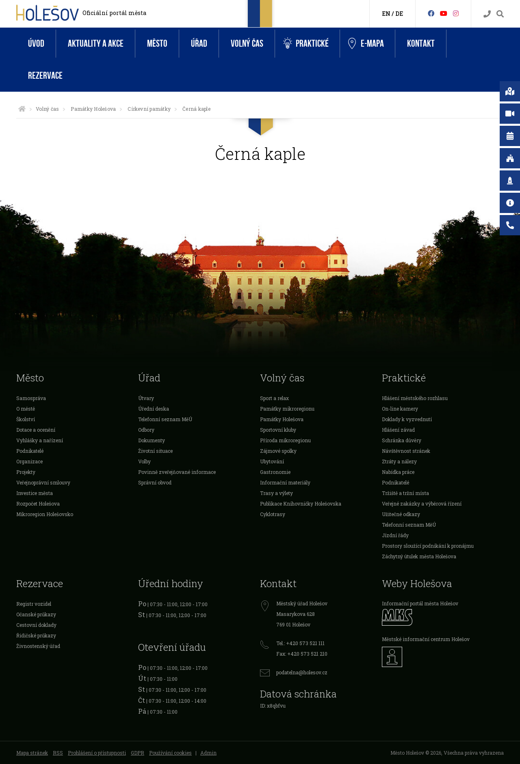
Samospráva (31, 398)
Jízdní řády (395, 535)
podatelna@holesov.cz (301, 672)
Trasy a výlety (276, 493)
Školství (25, 419)
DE (399, 13)
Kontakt (421, 43)
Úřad (199, 43)
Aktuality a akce (96, 43)
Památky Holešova (93, 108)
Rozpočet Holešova (38, 503)
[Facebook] (431, 13)
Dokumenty (151, 440)
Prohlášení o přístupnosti (97, 752)
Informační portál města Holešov (420, 603)
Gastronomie (275, 472)
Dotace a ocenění (35, 429)
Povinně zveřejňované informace (177, 472)
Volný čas (247, 43)
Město (157, 43)
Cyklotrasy (272, 514)
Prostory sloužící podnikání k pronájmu (428, 545)
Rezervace (45, 76)
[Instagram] (456, 13)
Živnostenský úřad (38, 646)
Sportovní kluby (278, 429)
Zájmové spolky (278, 451)
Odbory (146, 429)
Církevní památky (149, 108)
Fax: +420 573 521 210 (301, 653)
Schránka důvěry (401, 440)
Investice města (34, 493)
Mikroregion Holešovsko (44, 514)
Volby (144, 461)
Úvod (36, 43)
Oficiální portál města (114, 13)
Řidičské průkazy (36, 635)
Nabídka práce (398, 472)
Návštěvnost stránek (406, 451)
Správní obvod (154, 482)
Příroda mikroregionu (285, 440)
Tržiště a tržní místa (405, 493)
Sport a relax (274, 398)
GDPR (137, 752)
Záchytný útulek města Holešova (419, 556)
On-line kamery (400, 408)
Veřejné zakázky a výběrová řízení (422, 503)
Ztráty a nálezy (399, 461)
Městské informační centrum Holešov (426, 639)
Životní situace (155, 451)
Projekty (25, 472)
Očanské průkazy (36, 614)
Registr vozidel (33, 603)
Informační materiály (285, 482)
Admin (208, 752)
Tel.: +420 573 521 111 (300, 643)
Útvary (146, 398)
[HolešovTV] (443, 13)
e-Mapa (366, 44)
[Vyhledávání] (500, 14)
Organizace (29, 461)
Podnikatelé (29, 451)
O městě (25, 408)
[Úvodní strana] (22, 108)
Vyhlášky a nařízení (39, 440)
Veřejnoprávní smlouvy (43, 482)
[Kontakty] (487, 14)
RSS (58, 752)
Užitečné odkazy (401, 514)
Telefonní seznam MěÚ (165, 419)
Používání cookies (170, 752)
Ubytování (272, 461)
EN (386, 13)
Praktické (306, 43)
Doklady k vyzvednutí (407, 419)
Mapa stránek (32, 752)
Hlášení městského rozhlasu (415, 398)
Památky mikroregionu (287, 408)
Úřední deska (153, 408)
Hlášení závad (398, 429)
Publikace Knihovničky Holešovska (300, 503)
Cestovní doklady (36, 625)
